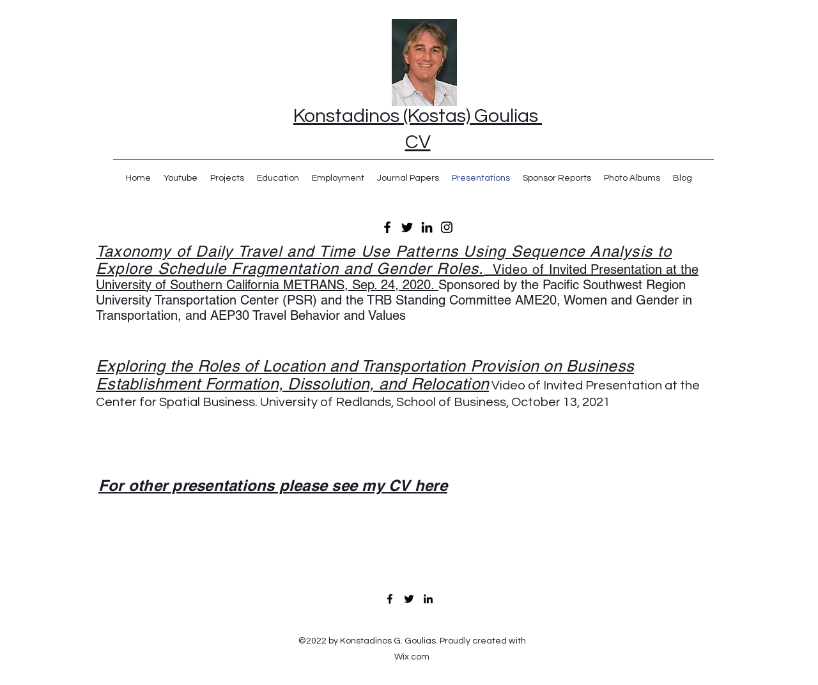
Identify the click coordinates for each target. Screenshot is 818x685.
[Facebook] (387, 227)
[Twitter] (407, 227)
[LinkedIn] (427, 227)
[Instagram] (446, 227)
